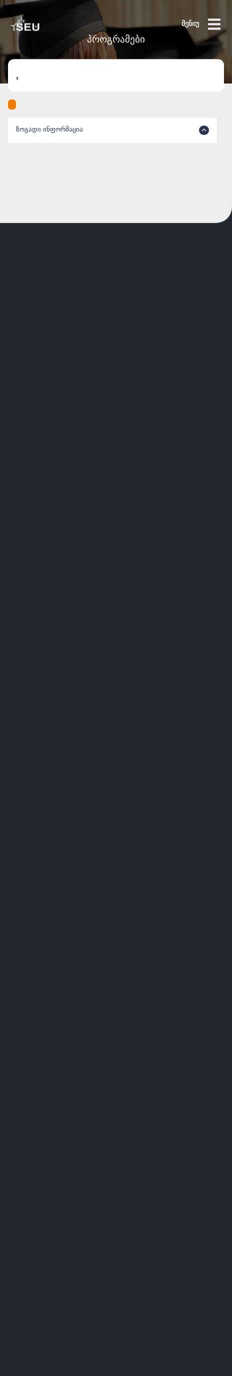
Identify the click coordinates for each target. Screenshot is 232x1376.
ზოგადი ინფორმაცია (112, 130)
